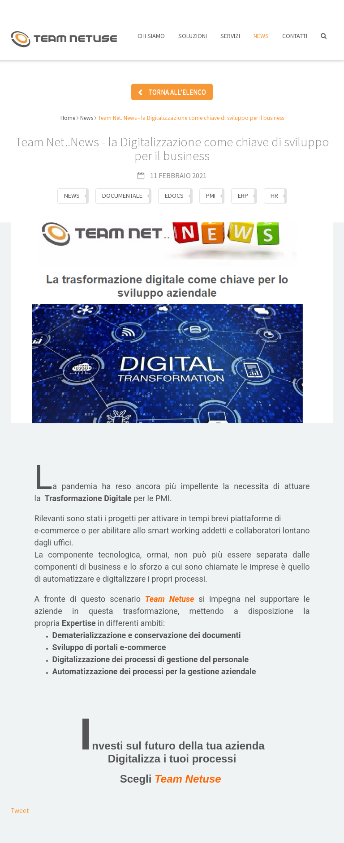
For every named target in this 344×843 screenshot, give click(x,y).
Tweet (20, 803)
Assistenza (238, 8)
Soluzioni (192, 39)
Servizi (230, 39)
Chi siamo (151, 39)
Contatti (294, 39)
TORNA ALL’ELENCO (172, 86)
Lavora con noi (179, 8)
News (261, 39)
